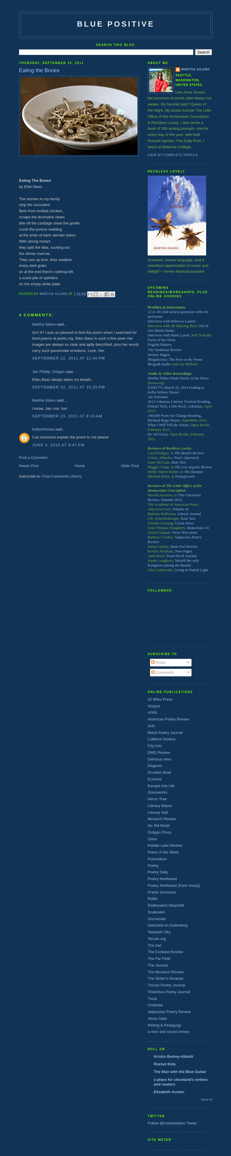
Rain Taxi (178, 462)
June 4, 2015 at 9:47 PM (58, 445)
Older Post (130, 466)
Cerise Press (184, 523)
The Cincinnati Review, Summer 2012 (174, 497)
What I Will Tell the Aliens (168, 425)
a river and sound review (168, 1031)
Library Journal (189, 514)
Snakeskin (156, 912)
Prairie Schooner (162, 892)
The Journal (158, 965)
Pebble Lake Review (165, 845)
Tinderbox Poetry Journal (169, 992)
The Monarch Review (166, 972)
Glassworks (157, 792)
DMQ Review (159, 752)
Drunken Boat (159, 772)
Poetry (153, 865)
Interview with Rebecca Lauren (172, 321)
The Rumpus (193, 471)
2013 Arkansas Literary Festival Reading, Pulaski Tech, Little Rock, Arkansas (179, 403)
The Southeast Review (165, 350)
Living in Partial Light (191, 570)
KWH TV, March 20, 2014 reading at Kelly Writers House (176, 389)
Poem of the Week (161, 340)
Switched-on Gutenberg (168, 925)
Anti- (152, 726)
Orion (152, 839)
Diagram (155, 765)
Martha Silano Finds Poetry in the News (178, 378)
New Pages (183, 551)
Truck (152, 998)
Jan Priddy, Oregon (48, 371)
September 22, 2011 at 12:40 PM (68, 358)
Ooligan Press (160, 832)
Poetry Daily (158, 872)
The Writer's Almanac (166, 978)
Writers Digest (159, 354)
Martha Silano (44, 324)
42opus (154, 706)
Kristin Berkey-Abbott (173, 1056)
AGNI (152, 712)
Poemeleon (157, 859)
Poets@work (185, 476)
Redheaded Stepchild (166, 905)
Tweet (191, 1123)
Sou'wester (157, 919)
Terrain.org (157, 938)
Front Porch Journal (181, 556)
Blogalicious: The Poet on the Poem (175, 359)
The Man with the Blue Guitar (180, 1071)
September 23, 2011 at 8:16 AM (67, 416)
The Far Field (159, 958)
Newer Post (29, 466)
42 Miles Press (160, 699)
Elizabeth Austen (169, 1092)
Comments (162, 672)
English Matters (160, 344)
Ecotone (155, 779)
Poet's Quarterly (186, 457)
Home (80, 466)
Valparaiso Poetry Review (169, 1012)
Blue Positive (116, 24)
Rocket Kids (165, 1064)
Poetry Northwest (162, 879)
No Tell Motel (159, 825)
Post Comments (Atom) (62, 476)
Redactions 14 (198, 528)
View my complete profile (173, 155)
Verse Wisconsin (184, 532)
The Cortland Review (165, 952)
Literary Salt (158, 812)
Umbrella (155, 1005)
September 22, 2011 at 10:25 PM (68, 387)
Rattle (153, 898)
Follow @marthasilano (166, 1123)
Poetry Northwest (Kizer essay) (174, 885)
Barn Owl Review (184, 546)
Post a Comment (33, 457)
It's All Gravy (158, 434)
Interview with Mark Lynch (168, 335)
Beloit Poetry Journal (165, 732)
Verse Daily (157, 1018)
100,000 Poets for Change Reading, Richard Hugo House (175, 417)
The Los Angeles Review (193, 467)
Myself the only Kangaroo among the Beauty (173, 562)
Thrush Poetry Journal (166, 985)
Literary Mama (160, 806)
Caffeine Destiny (161, 739)
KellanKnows (43, 429)
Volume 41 (180, 509)
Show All (206, 1099)
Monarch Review (162, 819)
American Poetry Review (168, 719)
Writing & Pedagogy (164, 1025)
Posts (158, 662)
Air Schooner (158, 397)
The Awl (154, 945)
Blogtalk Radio (159, 364)
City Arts (155, 746)
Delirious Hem (160, 759)
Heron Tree (157, 799)
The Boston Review (189, 453)
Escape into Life (161, 786)
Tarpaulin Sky (159, 932)
